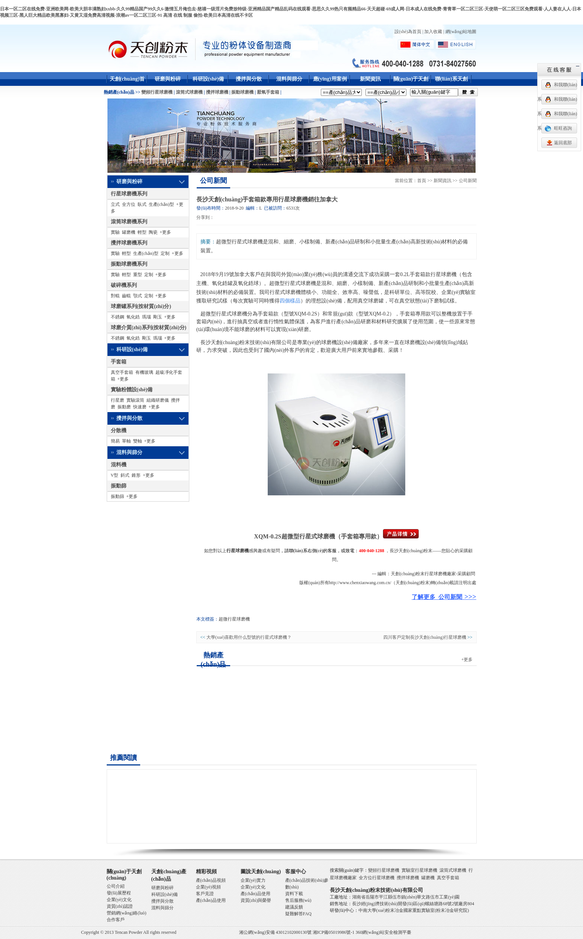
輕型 (142, 232)
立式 (115, 204)
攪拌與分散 (249, 79)
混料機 (118, 464)
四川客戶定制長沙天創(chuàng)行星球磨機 (424, 637)
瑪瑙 (146, 317)
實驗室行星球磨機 (419, 870)
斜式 (124, 475)
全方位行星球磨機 (376, 877)
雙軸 (137, 441)
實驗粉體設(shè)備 (132, 389)
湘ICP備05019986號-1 (334, 932)
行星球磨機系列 (129, 194)
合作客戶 (116, 919)
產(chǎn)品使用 (211, 900)
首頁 (421, 180)
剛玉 (157, 317)
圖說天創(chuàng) (261, 871)
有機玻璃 (144, 372)
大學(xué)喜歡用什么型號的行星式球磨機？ (249, 637)
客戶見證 (205, 893)
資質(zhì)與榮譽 (256, 900)
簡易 (115, 441)
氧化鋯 (133, 317)
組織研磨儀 (157, 400)
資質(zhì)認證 (120, 906)
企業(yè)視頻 (208, 887)
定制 (165, 253)
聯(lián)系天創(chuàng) (451, 85)
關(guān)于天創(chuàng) (411, 85)
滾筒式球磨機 (189, 92)
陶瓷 (153, 232)
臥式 (142, 204)
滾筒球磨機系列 (129, 221)
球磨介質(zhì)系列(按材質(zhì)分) (149, 327)
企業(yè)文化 (119, 899)
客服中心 (295, 871)
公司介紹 (116, 886)
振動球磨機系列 (129, 264)
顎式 (137, 295)
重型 (137, 274)
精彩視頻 (206, 871)
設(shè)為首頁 (407, 31)
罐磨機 (128, 232)
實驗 (115, 232)
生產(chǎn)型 (161, 204)
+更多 (165, 232)
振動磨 (124, 406)
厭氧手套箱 (268, 92)
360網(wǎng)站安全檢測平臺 (383, 932)
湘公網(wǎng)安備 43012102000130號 (275, 932)
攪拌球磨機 (217, 92)
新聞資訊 (370, 79)
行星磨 (117, 400)
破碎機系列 (124, 285)
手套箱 (118, 362)
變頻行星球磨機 (157, 92)
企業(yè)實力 (253, 880)
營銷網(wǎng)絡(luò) (126, 913)
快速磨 (139, 406)
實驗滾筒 (135, 400)
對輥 (115, 295)
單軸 (126, 441)
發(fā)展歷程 (119, 893)
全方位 (128, 204)
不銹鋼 (117, 317)
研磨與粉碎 (168, 79)
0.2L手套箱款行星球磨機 (428, 274)
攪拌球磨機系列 (129, 243)
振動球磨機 (242, 92)
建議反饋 (294, 907)
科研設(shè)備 (208, 79)
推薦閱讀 (123, 757)
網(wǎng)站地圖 (461, 31)
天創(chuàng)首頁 (127, 85)
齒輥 (126, 295)
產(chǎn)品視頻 (211, 880)
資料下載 (294, 893)
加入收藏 (433, 31)
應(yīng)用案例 (330, 79)
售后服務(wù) (298, 900)
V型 (115, 475)
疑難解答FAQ (298, 913)
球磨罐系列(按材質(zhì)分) (141, 306)
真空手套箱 (122, 372)
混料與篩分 (289, 79)
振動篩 (118, 486)
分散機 (118, 430)
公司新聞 (213, 180)
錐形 (136, 475)
